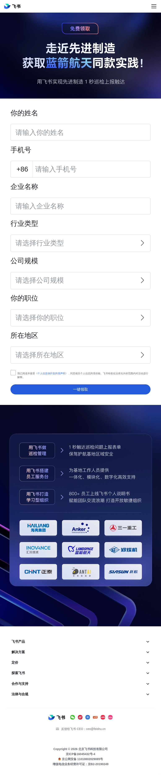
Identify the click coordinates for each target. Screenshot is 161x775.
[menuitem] (80, 642)
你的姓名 (24, 113)
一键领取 (80, 389)
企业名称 (24, 186)
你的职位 (24, 298)
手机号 (20, 150)
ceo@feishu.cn (96, 729)
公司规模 (24, 261)
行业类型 (24, 223)
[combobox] (76, 240)
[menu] (80, 668)
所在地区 (24, 335)
